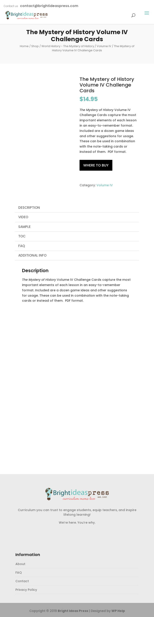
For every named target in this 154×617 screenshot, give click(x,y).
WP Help (118, 611)
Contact (22, 581)
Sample (24, 226)
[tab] (77, 208)
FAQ (21, 246)
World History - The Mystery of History (67, 46)
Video (23, 217)
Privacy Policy (26, 589)
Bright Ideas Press (73, 611)
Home (24, 46)
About (20, 564)
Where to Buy (96, 165)
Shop (35, 46)
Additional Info (32, 255)
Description (29, 207)
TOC (22, 236)
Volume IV (104, 46)
